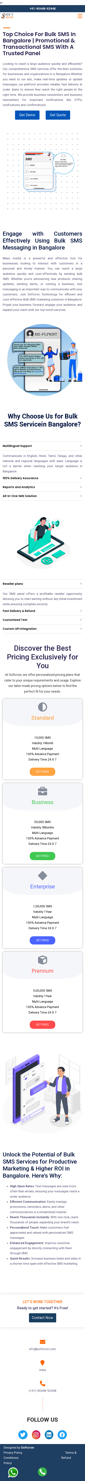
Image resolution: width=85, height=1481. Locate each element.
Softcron (27, 1447)
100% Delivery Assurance (20, 478)
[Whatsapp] (15, 1472)
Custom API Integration (20, 629)
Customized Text (15, 620)
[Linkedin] (49, 1436)
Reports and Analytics (19, 487)
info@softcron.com (42, 1349)
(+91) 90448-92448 (42, 1390)
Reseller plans (13, 584)
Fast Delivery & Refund (19, 611)
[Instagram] (36, 1436)
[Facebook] (62, 1436)
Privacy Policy (13, 1452)
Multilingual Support (17, 446)
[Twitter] (23, 1436)
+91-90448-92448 (43, 8)
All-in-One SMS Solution (20, 496)
